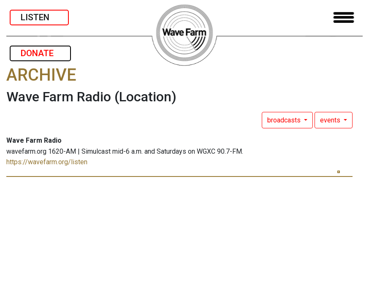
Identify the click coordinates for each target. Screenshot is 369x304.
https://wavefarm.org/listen (46, 162)
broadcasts (284, 120)
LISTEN (39, 17)
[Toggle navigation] (343, 17)
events (331, 120)
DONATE (40, 53)
